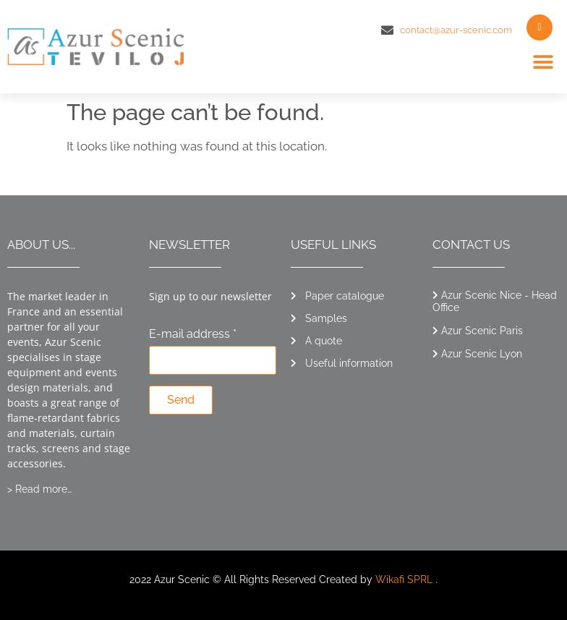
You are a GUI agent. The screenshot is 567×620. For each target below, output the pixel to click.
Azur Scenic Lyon (481, 354)
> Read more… (39, 489)
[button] (543, 62)
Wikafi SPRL (403, 579)
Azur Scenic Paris (482, 330)
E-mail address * (192, 334)
